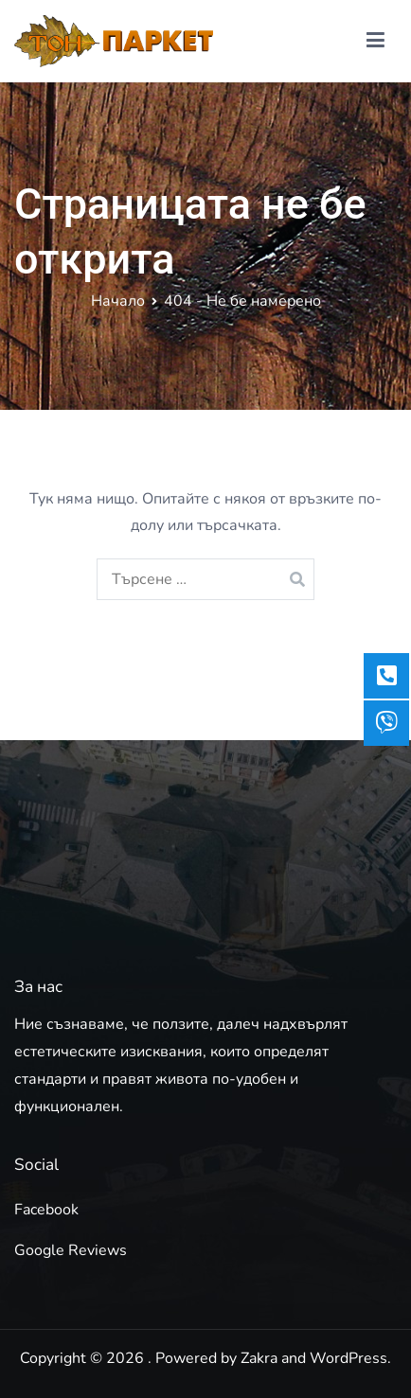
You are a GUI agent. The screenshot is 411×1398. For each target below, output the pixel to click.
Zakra (259, 1358)
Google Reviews (70, 1250)
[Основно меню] (375, 40)
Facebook (46, 1209)
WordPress (348, 1358)
